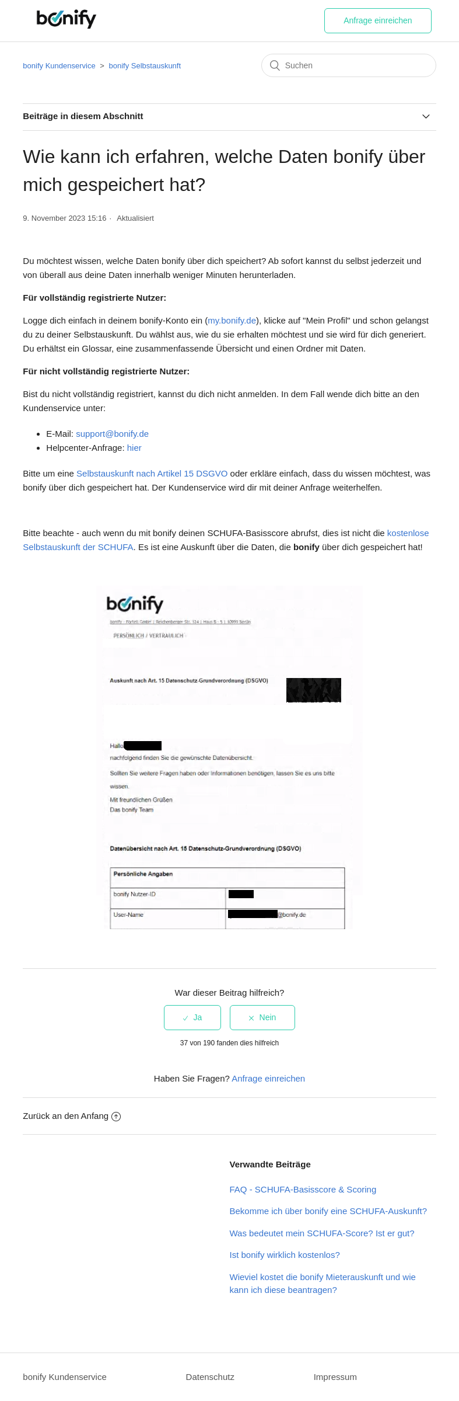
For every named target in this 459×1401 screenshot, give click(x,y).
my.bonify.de (232, 320)
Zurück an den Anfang (72, 1116)
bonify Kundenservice (59, 65)
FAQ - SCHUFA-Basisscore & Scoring (303, 1189)
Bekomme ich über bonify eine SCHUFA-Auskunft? (329, 1211)
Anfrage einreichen (378, 20)
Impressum (335, 1377)
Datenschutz (210, 1377)
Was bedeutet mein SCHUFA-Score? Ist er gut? (322, 1233)
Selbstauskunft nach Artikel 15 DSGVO (151, 473)
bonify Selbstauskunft (145, 65)
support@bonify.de (112, 434)
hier (134, 448)
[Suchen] (348, 65)
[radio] (193, 1017)
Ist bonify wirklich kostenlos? (285, 1255)
